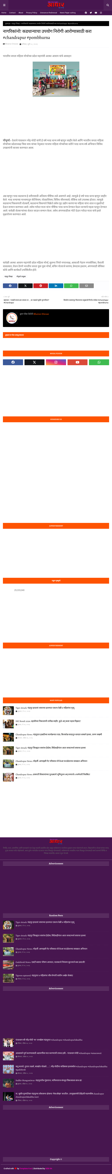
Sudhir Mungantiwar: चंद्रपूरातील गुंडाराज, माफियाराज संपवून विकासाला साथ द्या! (49, 1080)
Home (3, 13)
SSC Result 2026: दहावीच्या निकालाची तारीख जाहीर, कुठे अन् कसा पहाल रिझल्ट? (48, 721)
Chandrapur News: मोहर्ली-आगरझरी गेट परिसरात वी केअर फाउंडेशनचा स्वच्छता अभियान (51, 761)
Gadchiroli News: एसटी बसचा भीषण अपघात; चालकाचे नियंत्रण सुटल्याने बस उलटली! (50, 962)
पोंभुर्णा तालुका (21, 277)
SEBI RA (48, 1168)
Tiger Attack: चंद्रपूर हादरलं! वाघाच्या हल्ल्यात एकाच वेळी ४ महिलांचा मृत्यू (45, 707)
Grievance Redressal (48, 13)
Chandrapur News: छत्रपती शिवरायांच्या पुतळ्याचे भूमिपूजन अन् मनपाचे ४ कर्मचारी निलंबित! (53, 774)
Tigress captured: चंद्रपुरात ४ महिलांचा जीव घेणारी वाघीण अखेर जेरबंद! (44, 975)
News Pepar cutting (68, 13)
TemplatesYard (26, 1168)
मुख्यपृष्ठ (7, 24)
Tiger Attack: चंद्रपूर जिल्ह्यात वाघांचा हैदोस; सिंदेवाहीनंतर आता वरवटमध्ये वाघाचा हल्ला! (51, 747)
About (21, 13)
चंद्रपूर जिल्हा (16, 24)
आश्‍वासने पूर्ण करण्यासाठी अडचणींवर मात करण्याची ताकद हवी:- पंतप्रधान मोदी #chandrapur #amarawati (59, 1053)
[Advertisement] (56, 118)
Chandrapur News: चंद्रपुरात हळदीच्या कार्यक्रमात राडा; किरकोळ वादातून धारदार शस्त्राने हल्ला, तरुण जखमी (59, 734)
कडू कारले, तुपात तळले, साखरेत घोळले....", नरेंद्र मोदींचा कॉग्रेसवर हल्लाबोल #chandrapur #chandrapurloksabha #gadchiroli (61, 1068)
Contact (12, 13)
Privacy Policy (31, 13)
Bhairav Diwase (11, 44)
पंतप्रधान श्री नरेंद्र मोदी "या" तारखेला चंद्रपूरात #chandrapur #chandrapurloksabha (49, 1039)
